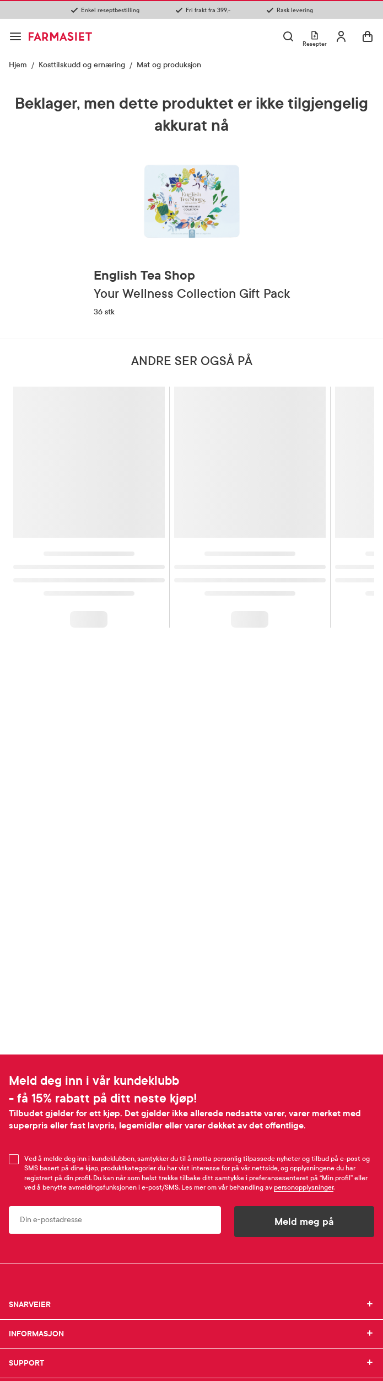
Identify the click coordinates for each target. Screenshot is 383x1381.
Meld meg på (304, 1221)
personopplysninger (303, 1187)
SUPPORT (191, 1363)
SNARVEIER (191, 1304)
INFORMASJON (191, 1334)
